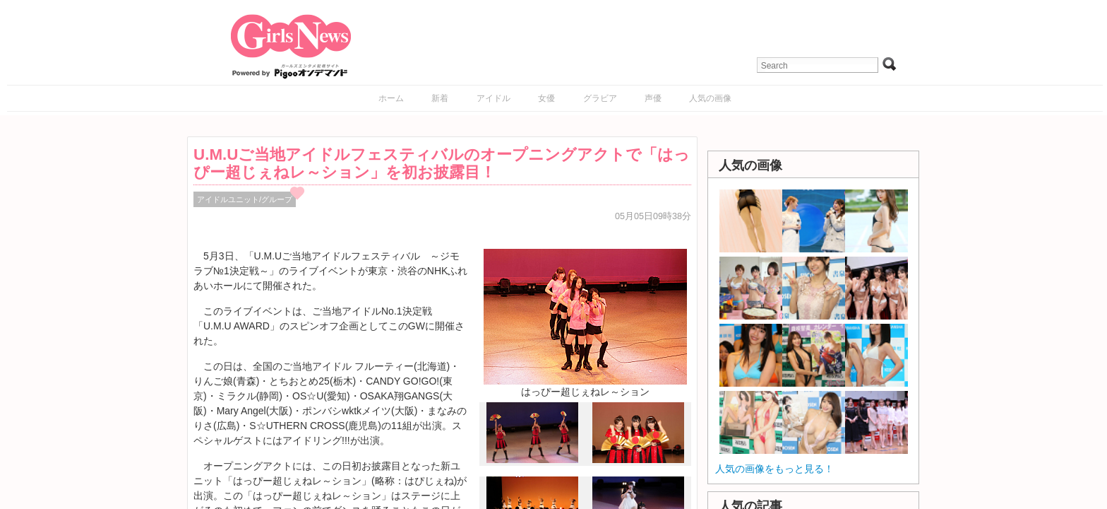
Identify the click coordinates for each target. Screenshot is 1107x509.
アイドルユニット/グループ (244, 199)
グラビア (600, 98)
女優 (546, 98)
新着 (439, 98)
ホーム (391, 98)
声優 (653, 98)
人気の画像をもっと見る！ (774, 468)
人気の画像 (710, 98)
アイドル (493, 98)
